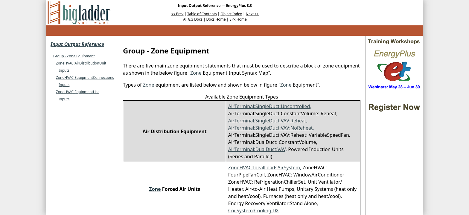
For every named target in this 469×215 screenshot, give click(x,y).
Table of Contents (202, 13)
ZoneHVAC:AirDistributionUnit (81, 63)
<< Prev (177, 13)
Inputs (64, 70)
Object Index (231, 13)
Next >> (252, 13)
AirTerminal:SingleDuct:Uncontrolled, (269, 106)
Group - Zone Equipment (74, 56)
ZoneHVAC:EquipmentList (77, 91)
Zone (148, 85)
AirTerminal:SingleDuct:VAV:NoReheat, (271, 128)
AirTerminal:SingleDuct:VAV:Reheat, (267, 120)
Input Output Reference (77, 44)
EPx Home (238, 19)
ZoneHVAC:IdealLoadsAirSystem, (264, 167)
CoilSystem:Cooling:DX (253, 210)
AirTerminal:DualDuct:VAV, (257, 149)
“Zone (195, 73)
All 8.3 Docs (192, 19)
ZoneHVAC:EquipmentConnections (85, 77)
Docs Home (216, 19)
